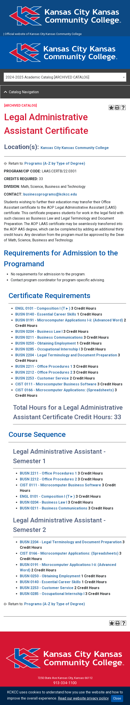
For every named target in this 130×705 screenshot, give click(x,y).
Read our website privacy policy (83, 698)
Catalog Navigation (24, 92)
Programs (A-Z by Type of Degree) (54, 163)
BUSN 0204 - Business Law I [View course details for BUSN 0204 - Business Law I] (38, 331)
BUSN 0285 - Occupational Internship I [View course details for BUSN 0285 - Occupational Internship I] (47, 349)
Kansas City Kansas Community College (75, 148)
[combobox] (65, 77)
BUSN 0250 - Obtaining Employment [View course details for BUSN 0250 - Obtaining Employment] (45, 343)
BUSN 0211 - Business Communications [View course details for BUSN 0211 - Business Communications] (49, 337)
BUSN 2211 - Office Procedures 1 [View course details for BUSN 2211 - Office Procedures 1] (43, 366)
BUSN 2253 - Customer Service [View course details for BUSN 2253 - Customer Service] (42, 378)
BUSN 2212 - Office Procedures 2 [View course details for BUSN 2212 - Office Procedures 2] (43, 372)
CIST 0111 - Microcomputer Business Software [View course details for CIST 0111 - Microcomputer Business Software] (55, 384)
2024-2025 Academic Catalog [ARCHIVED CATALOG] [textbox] (47, 77)
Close (117, 698)
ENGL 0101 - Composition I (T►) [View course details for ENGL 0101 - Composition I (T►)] (42, 308)
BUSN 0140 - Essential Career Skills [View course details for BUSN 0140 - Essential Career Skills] (45, 314)
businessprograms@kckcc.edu (50, 194)
